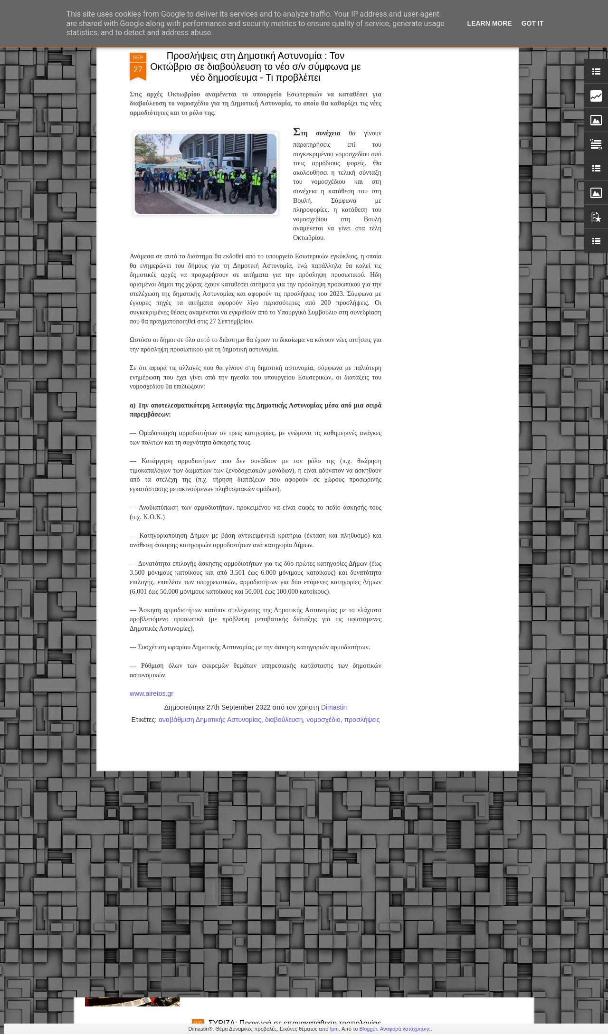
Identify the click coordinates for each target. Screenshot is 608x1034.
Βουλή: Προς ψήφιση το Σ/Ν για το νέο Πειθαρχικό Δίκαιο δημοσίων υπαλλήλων (293, 919)
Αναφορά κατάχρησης (405, 1029)
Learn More (489, 23)
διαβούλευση (284, 570)
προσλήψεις (362, 570)
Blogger (368, 1029)
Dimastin (334, 558)
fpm (334, 1029)
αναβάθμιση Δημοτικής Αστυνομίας (210, 570)
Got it (533, 23)
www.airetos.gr (151, 545)
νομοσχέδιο (323, 570)
